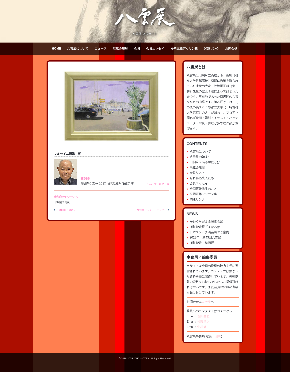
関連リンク (211, 48)
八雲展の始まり (200, 156)
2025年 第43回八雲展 (205, 237)
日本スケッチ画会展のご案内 (209, 232)
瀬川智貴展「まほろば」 (206, 226)
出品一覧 (152, 184)
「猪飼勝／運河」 (66, 210)
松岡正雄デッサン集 (184, 48)
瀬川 (218, 336)
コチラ (206, 301)
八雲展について (77, 48)
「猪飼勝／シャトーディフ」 (151, 210)
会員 (137, 48)
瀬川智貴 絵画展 (202, 242)
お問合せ (231, 48)
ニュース (100, 48)
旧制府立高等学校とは (205, 162)
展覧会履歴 (120, 48)
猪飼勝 (85, 178)
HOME (56, 48)
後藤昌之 (203, 321)
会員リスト (197, 172)
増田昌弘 (203, 316)
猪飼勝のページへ (66, 196)
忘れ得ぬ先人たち (202, 178)
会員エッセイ (155, 48)
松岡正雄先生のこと (203, 188)
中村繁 (201, 327)
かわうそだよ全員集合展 (206, 221)
